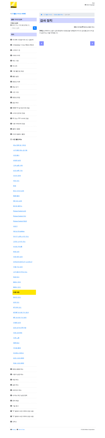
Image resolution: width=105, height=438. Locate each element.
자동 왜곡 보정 (18, 257)
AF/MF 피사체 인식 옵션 (21, 312)
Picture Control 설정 (19, 211)
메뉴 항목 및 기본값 (19, 145)
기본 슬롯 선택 (18, 165)
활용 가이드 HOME (19, 14)
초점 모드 (16, 302)
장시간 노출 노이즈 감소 (21, 236)
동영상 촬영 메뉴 (58, 14)
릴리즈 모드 (17, 297)
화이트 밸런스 (17, 206)
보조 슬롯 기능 (18, 170)
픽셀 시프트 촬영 (18, 363)
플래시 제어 (17, 282)
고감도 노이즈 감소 (19, 241)
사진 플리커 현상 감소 (20, 272)
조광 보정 (16, 292)
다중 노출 (16, 338)
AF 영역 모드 (17, 307)
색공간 (15, 226)
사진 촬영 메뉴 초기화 (20, 150)
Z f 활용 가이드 (48, 14)
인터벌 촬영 (17, 348)
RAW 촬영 (16, 196)
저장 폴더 (16, 155)
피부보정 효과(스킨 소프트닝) (22, 262)
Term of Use (21, 429)
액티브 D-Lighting (18, 231)
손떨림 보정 (17, 322)
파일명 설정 (17, 160)
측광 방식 (16, 277)
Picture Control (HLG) (20, 221)
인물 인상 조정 (18, 267)
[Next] (92, 43)
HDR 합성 (16, 343)
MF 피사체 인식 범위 (19, 317)
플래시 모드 (17, 287)
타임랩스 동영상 (18, 353)
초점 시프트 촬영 (18, 358)
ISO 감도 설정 (17, 201)
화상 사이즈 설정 (18, 191)
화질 (14, 186)
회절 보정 (16, 252)
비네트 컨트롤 (17, 246)
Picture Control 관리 (19, 216)
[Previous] (41, 43)
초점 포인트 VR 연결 (19, 328)
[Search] (21, 28)
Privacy (14, 429)
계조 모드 (16, 181)
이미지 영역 (17, 176)
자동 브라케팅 (17, 333)
